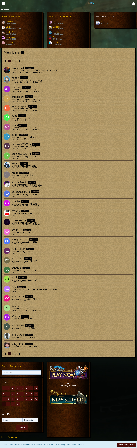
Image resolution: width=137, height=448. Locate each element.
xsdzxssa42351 (20, 153)
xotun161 (17, 229)
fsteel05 (9, 21)
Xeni (14, 287)
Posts (14, 72)
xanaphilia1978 (20, 239)
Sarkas (56, 42)
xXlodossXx (18, 96)
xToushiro (17, 258)
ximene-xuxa (19, 220)
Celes (55, 21)
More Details (123, 444)
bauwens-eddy (12, 37)
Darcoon (56, 27)
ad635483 (10, 42)
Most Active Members (61, 16)
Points (35, 72)
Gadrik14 (10, 27)
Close (132, 444)
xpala (15, 125)
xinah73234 (18, 325)
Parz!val (104, 21)
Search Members (11, 366)
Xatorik (16, 211)
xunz (14, 115)
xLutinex (16, 87)
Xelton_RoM (18, 249)
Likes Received (25, 72)
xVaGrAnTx (18, 296)
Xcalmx (16, 172)
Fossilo (56, 32)
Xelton (15, 77)
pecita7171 (10, 32)
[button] (3, 3)
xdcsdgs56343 (20, 191)
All (17, 404)
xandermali (18, 68)
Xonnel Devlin (19, 182)
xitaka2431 (18, 334)
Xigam (15, 306)
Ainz (54, 37)
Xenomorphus (20, 106)
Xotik (15, 277)
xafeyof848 (18, 344)
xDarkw (16, 201)
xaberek (16, 267)
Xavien (15, 163)
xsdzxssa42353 (20, 144)
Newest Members (12, 16)
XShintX (16, 316)
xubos (15, 134)
